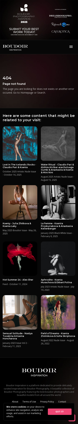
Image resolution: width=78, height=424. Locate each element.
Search (41, 92)
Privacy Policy (47, 401)
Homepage (27, 92)
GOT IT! (60, 411)
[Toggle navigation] (71, 47)
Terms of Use (29, 401)
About (15, 401)
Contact (62, 401)
